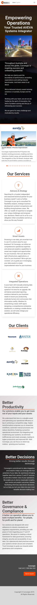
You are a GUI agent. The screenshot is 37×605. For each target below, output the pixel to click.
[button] (34, 2)
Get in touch (29, 574)
